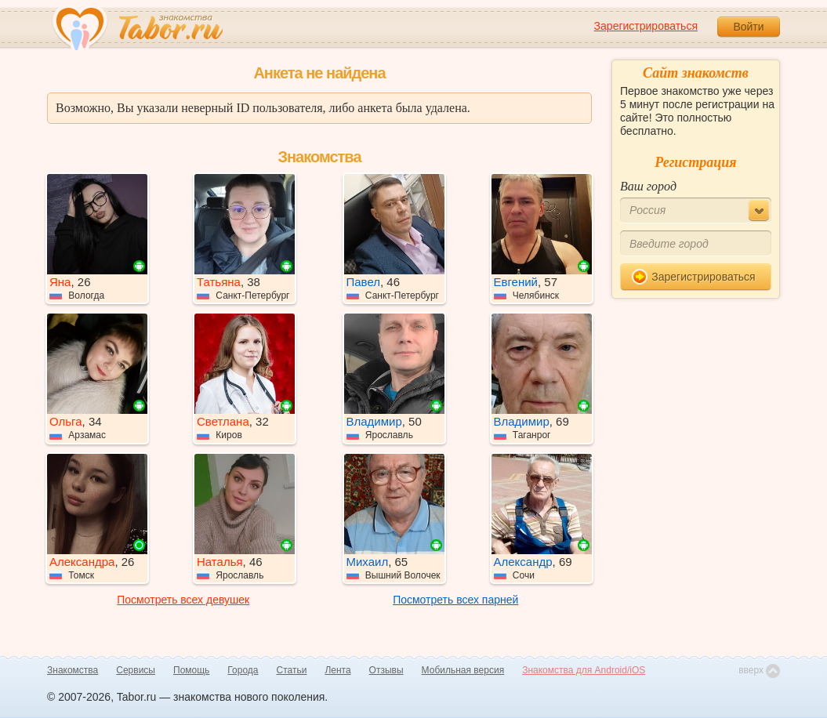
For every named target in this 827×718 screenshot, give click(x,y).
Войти (748, 26)
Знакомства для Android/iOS (583, 670)
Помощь (191, 670)
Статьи (292, 670)
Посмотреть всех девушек (183, 599)
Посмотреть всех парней (455, 599)
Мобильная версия (463, 670)
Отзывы (386, 670)
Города (242, 670)
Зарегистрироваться (646, 26)
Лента (337, 670)
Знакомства (72, 670)
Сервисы (135, 670)
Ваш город (648, 186)
